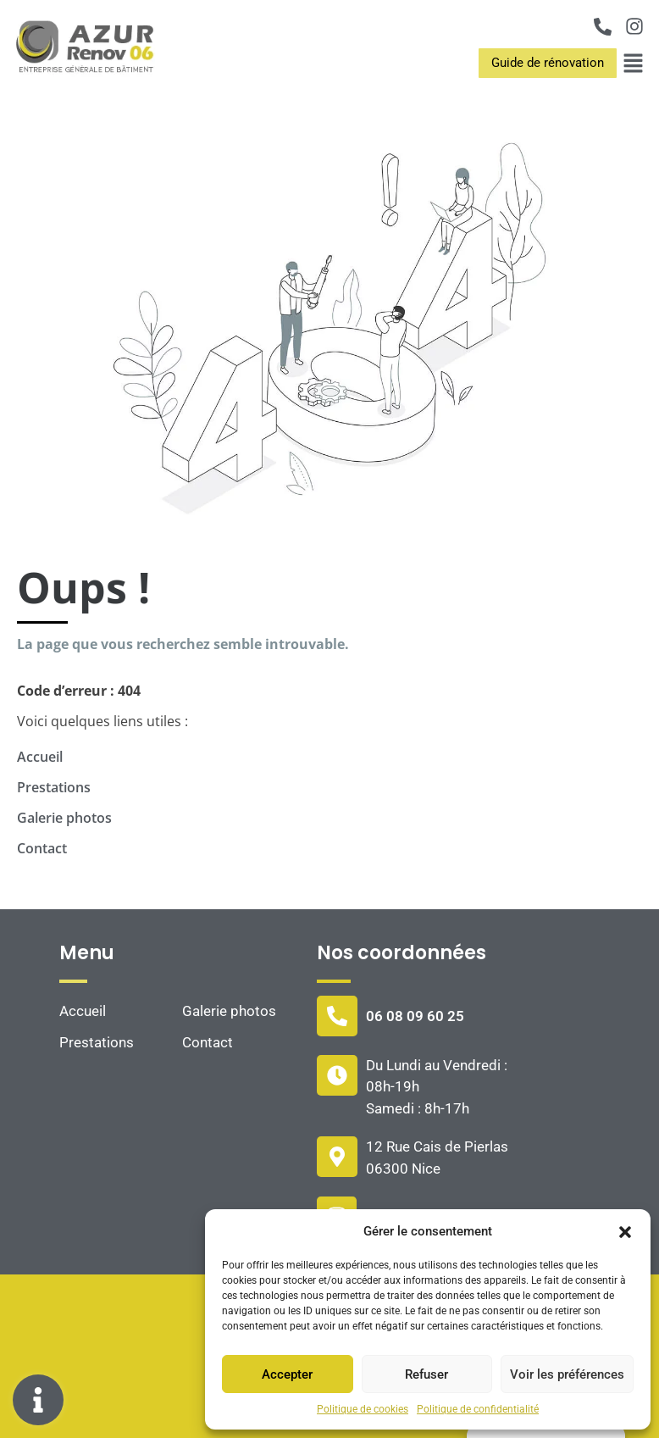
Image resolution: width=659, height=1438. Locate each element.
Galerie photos (64, 817)
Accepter (287, 1374)
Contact (42, 848)
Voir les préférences (567, 1374)
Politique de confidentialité (478, 1409)
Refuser (426, 1374)
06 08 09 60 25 (415, 1016)
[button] (625, 1231)
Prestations (54, 787)
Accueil (40, 756)
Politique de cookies (362, 1409)
